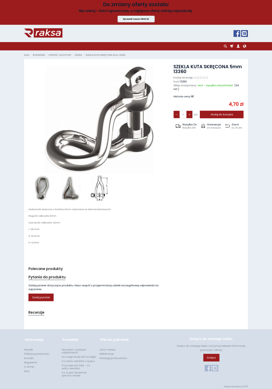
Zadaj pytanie (41, 297)
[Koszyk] (231, 46)
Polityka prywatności (36, 353)
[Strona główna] (43, 33)
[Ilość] (182, 114)
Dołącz (211, 358)
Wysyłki (28, 348)
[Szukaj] (225, 46)
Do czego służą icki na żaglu (79, 355)
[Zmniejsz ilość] (189, 114)
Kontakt (29, 357)
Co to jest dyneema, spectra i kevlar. (74, 373)
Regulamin (30, 361)
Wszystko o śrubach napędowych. (74, 350)
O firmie (29, 366)
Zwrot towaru (108, 348)
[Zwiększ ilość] (176, 114)
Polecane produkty (45, 268)
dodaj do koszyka (221, 114)
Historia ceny (183, 96)
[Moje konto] (238, 46)
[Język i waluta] (244, 46)
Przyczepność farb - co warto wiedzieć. (76, 366)
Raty (27, 370)
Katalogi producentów (113, 357)
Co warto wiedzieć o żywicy (78, 360)
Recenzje (36, 312)
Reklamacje (107, 353)
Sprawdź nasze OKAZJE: (136, 18)
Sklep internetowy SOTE (236, 385)
